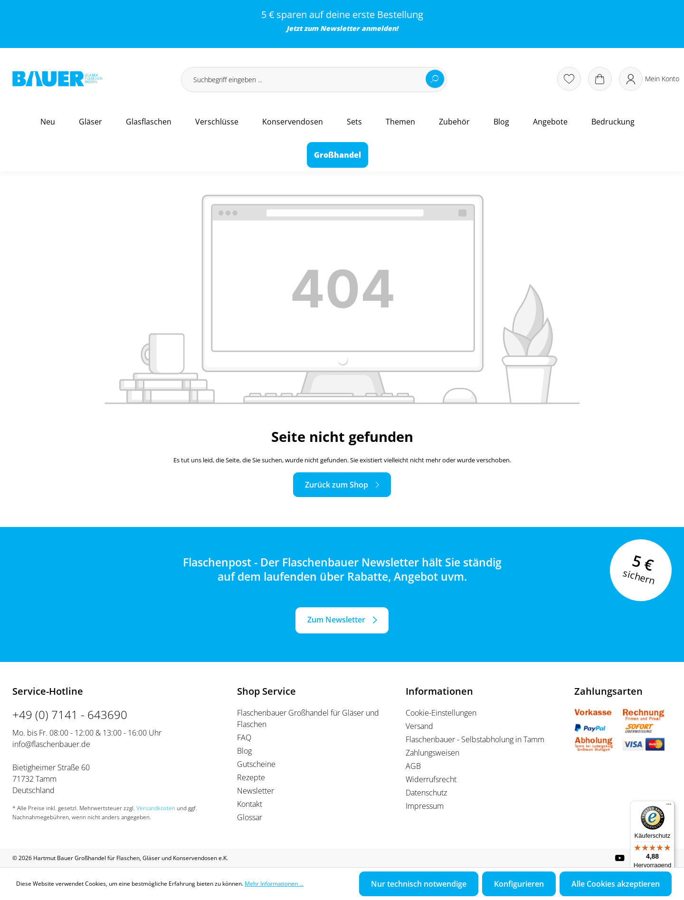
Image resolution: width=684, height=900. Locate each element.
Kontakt (249, 804)
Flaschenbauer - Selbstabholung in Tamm (475, 739)
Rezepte (251, 777)
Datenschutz (426, 792)
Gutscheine (256, 764)
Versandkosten (155, 808)
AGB (413, 766)
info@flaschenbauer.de (51, 744)
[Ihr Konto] (649, 79)
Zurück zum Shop (336, 484)
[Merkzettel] (569, 79)
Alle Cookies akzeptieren (615, 884)
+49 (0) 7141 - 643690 (69, 714)
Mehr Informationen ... (274, 884)
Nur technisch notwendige (418, 884)
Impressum (425, 806)
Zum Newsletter (336, 619)
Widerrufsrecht (431, 779)
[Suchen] (435, 78)
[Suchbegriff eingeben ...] (314, 79)
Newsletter (340, 28)
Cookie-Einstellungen (441, 713)
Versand (419, 726)
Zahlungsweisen (432, 752)
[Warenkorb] (600, 79)
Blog (244, 751)
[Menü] (668, 806)
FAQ (244, 737)
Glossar (249, 817)
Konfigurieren (519, 884)
